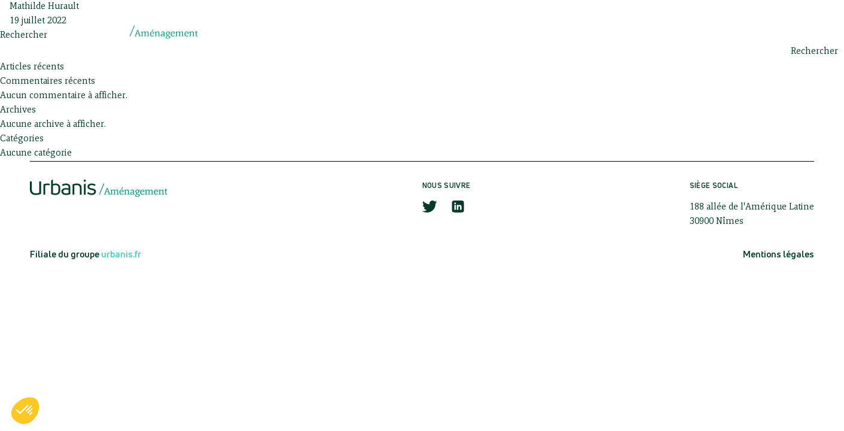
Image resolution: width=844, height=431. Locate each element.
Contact (762, 31)
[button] (25, 410)
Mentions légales (778, 254)
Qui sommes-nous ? (391, 31)
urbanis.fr (121, 254)
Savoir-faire (498, 31)
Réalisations (678, 31)
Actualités (587, 31)
